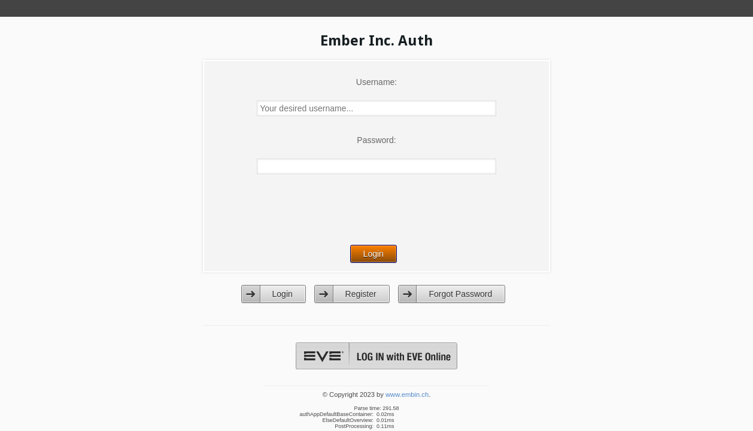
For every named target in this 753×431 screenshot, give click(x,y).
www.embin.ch (407, 394)
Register (360, 294)
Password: (376, 140)
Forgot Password (460, 294)
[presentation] (378, 217)
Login (282, 294)
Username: (376, 82)
